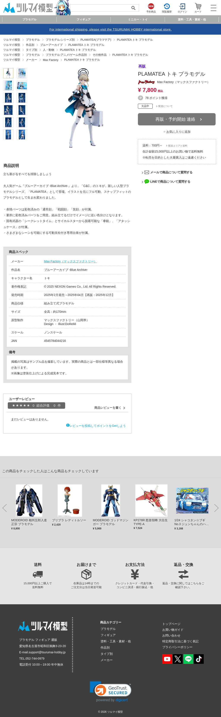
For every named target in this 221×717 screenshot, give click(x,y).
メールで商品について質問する (171, 172)
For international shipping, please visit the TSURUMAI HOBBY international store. (110, 29)
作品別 (105, 647)
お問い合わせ (171, 635)
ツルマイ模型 (115, 711)
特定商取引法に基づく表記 (180, 641)
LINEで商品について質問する (170, 181)
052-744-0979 (35, 658)
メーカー (107, 660)
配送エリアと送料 (177, 145)
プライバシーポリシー (177, 647)
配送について (165, 106)
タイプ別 (107, 653)
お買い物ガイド (172, 629)
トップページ (171, 624)
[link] (110, 692)
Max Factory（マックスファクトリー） (70, 261)
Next (215, 507)
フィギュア (108, 635)
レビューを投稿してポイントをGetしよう (97, 425)
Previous (5, 507)
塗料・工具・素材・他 (116, 641)
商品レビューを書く (108, 407)
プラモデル (108, 629)
